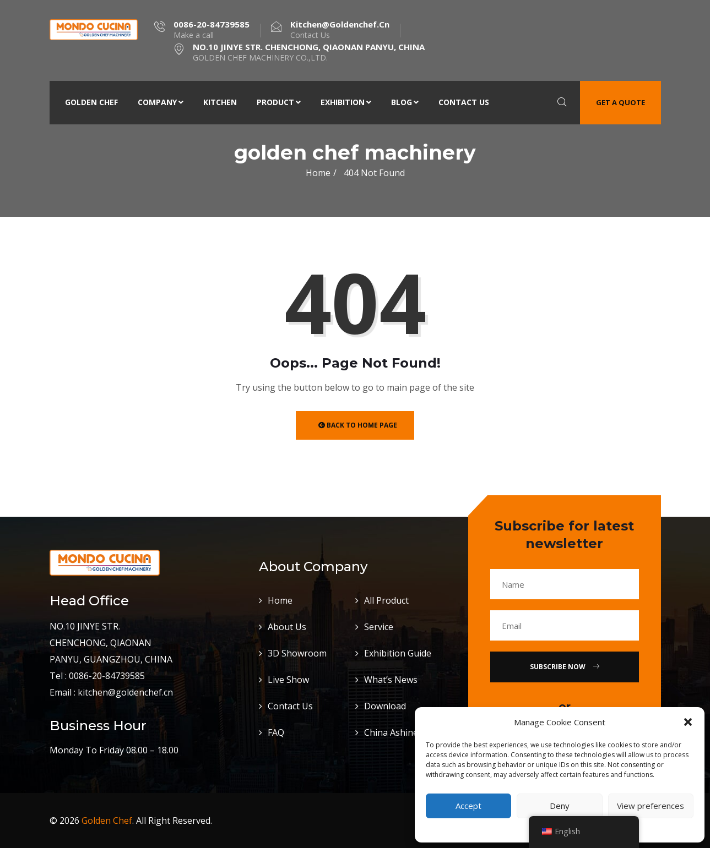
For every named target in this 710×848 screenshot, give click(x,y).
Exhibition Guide (397, 653)
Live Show (288, 680)
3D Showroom (297, 653)
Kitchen (220, 102)
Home (318, 173)
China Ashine (391, 732)
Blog (405, 102)
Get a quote (620, 102)
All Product (386, 600)
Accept (468, 805)
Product (279, 102)
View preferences (650, 805)
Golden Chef (91, 102)
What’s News (391, 680)
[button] (687, 721)
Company (160, 102)
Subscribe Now (564, 666)
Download (385, 706)
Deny (560, 805)
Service (378, 627)
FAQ (276, 732)
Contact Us (463, 102)
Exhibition (346, 102)
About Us (287, 627)
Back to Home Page (357, 425)
